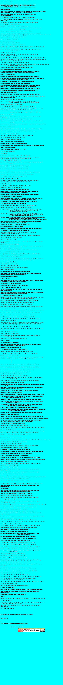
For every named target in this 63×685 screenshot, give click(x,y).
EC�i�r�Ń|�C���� (28, 676)
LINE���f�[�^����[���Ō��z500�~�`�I (51, 676)
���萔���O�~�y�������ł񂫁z (50, 682)
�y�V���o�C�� (5, 676)
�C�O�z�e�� (39, 683)
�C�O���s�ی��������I (27, 683)
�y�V (37, 676)
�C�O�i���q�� (37, 682)
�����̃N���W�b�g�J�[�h (24, 682)
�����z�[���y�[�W (10, 682)
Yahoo (35, 676)
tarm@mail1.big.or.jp (4, 674)
